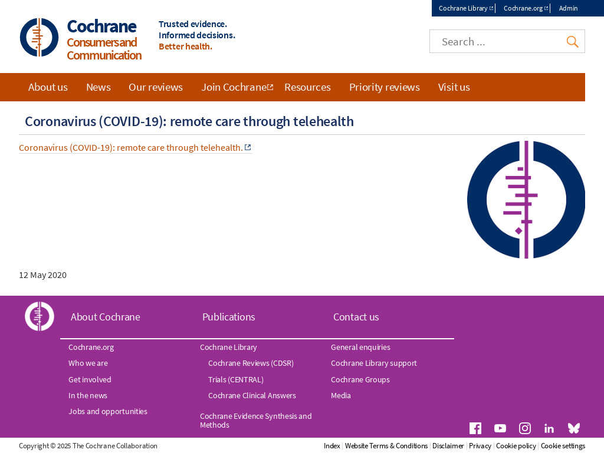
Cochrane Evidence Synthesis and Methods (256, 420)
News (98, 87)
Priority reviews (384, 87)
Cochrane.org (523, 8)
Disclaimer (448, 446)
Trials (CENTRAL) (235, 379)
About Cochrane (105, 316)
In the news (87, 395)
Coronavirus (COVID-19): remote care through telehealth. (131, 147)
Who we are (87, 363)
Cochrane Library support (374, 363)
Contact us (356, 316)
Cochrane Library (463, 8)
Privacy (480, 446)
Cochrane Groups (360, 379)
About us (48, 87)
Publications (228, 316)
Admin (569, 8)
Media (341, 395)
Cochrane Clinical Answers (252, 395)
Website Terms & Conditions (386, 446)
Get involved (89, 379)
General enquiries (360, 347)
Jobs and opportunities (107, 411)
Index (332, 446)
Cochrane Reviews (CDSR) (250, 363)
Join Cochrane (233, 87)
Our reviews (156, 87)
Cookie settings (563, 446)
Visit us (454, 87)
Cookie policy (516, 446)
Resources (307, 87)
